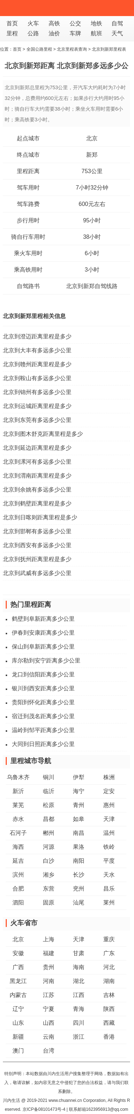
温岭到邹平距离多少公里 (43, 730)
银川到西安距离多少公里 (43, 688)
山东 (18, 1023)
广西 (18, 967)
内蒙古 (18, 995)
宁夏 (48, 1009)
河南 (48, 981)
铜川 (48, 777)
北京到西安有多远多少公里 (37, 545)
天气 (117, 33)
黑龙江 (18, 981)
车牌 (75, 33)
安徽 (18, 953)
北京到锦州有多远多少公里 (37, 392)
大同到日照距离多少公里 (43, 744)
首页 (12, 23)
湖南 (109, 981)
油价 (54, 33)
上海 (48, 939)
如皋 (78, 819)
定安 (109, 791)
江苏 (48, 995)
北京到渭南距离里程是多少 (37, 476)
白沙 (48, 861)
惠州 (109, 805)
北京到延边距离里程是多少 (37, 448)
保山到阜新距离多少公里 (43, 647)
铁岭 (109, 847)
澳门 (18, 1051)
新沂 (18, 791)
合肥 (18, 889)
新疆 (18, 1037)
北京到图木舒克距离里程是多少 (43, 434)
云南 (48, 1037)
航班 (96, 33)
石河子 (18, 833)
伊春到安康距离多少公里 (43, 633)
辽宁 (18, 1009)
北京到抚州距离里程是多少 (37, 559)
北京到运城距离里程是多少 (37, 406)
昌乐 (109, 889)
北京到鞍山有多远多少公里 (37, 378)
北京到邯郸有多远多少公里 (37, 531)
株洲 (109, 777)
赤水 (18, 819)
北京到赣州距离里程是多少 (37, 364)
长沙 (78, 875)
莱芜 (18, 805)
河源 (48, 847)
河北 (109, 967)
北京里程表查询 (72, 49)
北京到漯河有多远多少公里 (37, 462)
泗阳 (18, 902)
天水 (109, 875)
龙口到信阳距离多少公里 (43, 674)
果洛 (78, 847)
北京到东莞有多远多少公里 (37, 420)
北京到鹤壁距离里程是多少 (37, 503)
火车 (33, 23)
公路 (33, 33)
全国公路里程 (39, 49)
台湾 (48, 1051)
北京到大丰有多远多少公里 (37, 350)
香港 (109, 1037)
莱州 (109, 902)
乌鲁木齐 (18, 777)
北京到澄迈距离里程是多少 (37, 336)
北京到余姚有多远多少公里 (37, 490)
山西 (48, 1023)
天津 (109, 819)
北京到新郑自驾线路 (92, 286)
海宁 (78, 791)
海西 (18, 847)
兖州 (78, 889)
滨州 (18, 875)
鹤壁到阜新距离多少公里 (43, 619)
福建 (48, 953)
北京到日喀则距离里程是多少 (40, 517)
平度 (109, 861)
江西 (78, 995)
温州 (109, 833)
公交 (75, 23)
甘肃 (78, 953)
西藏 (109, 1023)
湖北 (78, 981)
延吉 (18, 861)
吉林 (109, 995)
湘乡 (48, 875)
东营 (48, 889)
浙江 (78, 1037)
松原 (48, 805)
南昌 (78, 833)
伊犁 (78, 777)
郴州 (48, 833)
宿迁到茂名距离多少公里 (43, 716)
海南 (78, 967)
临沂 (48, 791)
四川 (78, 1023)
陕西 (109, 1009)
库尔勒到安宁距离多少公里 (46, 660)
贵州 (48, 967)
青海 (78, 1009)
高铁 (54, 23)
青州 (78, 805)
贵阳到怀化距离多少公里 (43, 702)
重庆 (109, 939)
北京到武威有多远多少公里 (37, 573)
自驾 (117, 23)
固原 (48, 902)
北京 (92, 138)
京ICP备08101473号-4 (44, 1109)
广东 (109, 953)
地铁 (96, 23)
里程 (12, 33)
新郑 (92, 155)
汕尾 (78, 902)
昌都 (48, 819)
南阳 (78, 861)
